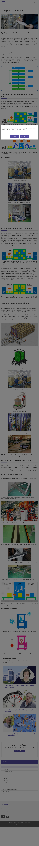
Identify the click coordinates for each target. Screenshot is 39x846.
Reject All (14, 136)
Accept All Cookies (24, 136)
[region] (19, 132)
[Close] (36, 126)
